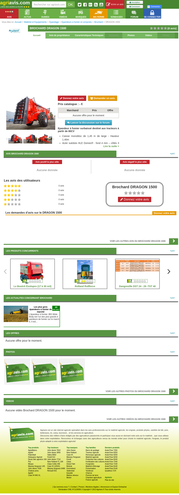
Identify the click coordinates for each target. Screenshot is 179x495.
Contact (74, 487)
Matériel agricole (92, 457)
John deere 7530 (34, 468)
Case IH (70, 455)
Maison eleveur (72, 475)
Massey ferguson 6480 (56, 468)
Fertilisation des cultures (95, 462)
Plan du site (109, 480)
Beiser (69, 478)
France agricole (92, 480)
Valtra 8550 (51, 455)
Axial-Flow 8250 (111, 453)
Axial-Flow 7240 (111, 462)
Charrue (89, 473)
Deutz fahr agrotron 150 (37, 459)
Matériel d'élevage (93, 466)
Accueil (37, 35)
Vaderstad (70, 471)
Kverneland (71, 468)
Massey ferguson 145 (36, 466)
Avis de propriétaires (59, 35)
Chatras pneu (33, 471)
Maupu (31, 464)
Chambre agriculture (94, 478)
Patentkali (32, 455)
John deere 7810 (53, 450)
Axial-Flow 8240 (111, 459)
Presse (81, 487)
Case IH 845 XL (34, 475)
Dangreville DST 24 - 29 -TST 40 (137, 286)
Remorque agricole (93, 455)
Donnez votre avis (72, 98)
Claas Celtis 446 (53, 464)
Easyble (70, 473)
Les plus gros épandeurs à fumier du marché (40, 309)
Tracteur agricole (92, 453)
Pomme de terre (92, 475)
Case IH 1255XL (53, 466)
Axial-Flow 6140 (111, 466)
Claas (69, 462)
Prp (29, 462)
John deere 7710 (53, 459)
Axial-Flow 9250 (111, 455)
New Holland (72, 453)
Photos (131, 35)
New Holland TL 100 (55, 462)
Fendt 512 (51, 457)
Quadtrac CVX (110, 471)
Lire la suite (111, 146)
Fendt (69, 459)
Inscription (135, 2)
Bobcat (69, 466)
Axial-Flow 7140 (111, 464)
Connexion (135, 6)
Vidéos (148, 35)
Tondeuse (89, 471)
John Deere (71, 450)
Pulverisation (91, 468)
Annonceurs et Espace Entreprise (114, 487)
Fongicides (90, 464)
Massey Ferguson (73, 457)
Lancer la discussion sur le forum (88, 122)
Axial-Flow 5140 (111, 468)
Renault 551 (52, 471)
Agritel (30, 453)
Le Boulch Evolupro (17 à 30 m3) (32, 286)
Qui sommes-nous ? (61, 487)
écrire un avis (114, 4)
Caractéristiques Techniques (89, 35)
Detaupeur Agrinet (35, 457)
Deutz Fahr (71, 464)
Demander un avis (102, 98)
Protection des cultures (94, 459)
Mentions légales (92, 487)
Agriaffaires (32, 450)
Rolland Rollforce (85, 286)
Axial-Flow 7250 (111, 450)
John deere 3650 (53, 453)
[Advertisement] (90, 66)
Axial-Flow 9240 (111, 457)
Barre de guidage (92, 450)
